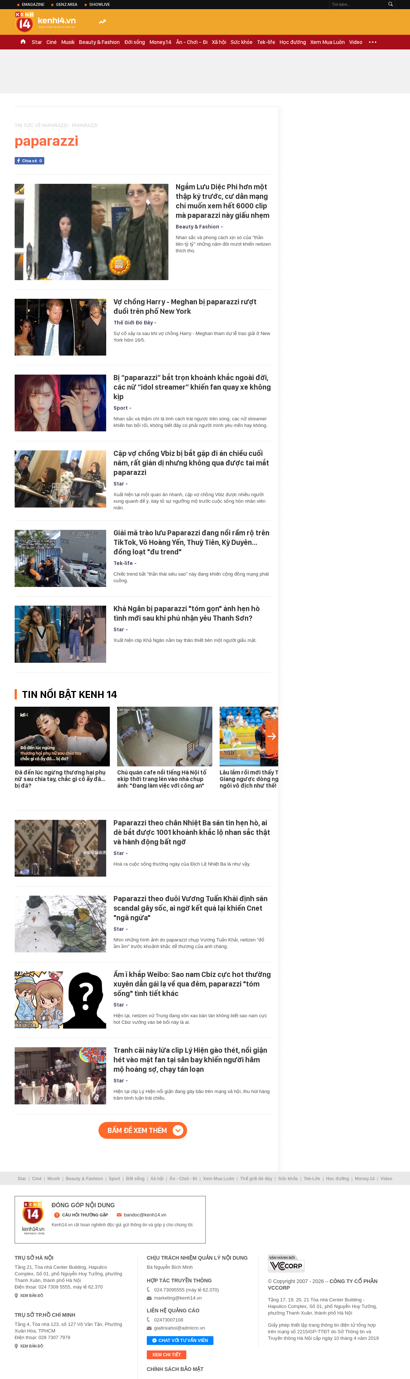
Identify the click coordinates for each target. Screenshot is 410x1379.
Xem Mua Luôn (327, 42)
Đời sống (134, 42)
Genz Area (66, 4)
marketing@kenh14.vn (178, 1298)
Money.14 (160, 42)
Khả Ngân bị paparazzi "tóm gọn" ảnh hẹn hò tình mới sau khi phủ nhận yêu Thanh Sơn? (186, 613)
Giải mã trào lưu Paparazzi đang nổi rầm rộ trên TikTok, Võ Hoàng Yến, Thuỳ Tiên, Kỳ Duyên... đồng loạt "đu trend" (191, 542)
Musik (68, 42)
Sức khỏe (242, 42)
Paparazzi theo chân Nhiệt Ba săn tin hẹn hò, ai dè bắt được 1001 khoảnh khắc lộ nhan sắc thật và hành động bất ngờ (191, 832)
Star (37, 42)
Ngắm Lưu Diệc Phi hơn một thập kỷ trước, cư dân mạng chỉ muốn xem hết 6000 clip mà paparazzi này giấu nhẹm (222, 201)
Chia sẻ (33, 160)
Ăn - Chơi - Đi (192, 42)
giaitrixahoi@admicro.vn (179, 1328)
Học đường (293, 42)
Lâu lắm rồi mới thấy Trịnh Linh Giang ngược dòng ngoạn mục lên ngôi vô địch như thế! (265, 779)
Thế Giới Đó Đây (133, 323)
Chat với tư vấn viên (180, 1341)
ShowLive (99, 4)
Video (355, 42)
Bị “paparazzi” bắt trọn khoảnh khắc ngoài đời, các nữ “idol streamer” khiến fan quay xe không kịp (192, 387)
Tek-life (266, 42)
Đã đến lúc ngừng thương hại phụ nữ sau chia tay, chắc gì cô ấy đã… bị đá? (60, 779)
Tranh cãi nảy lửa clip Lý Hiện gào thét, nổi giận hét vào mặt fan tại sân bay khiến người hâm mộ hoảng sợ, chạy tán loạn (190, 1060)
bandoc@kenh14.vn (145, 1214)
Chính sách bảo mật (175, 1369)
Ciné (51, 42)
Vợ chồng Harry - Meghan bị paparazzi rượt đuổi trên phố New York (185, 306)
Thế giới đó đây (256, 1178)
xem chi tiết (166, 1354)
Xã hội (219, 42)
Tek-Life (312, 1178)
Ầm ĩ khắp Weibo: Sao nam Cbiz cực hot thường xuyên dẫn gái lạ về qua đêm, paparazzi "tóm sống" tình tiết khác (192, 984)
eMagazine (33, 4)
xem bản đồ (31, 1296)
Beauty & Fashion (99, 42)
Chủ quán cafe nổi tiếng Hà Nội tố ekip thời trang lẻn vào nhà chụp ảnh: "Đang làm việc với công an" (161, 779)
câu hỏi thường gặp (85, 1215)
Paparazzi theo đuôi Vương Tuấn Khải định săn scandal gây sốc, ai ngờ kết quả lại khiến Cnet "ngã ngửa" (190, 908)
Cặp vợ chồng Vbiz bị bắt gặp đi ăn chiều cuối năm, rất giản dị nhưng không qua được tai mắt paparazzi (191, 463)
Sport (120, 408)
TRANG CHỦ (23, 42)
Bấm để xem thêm (137, 1130)
